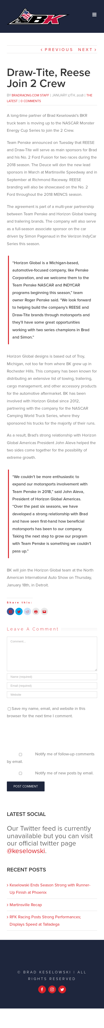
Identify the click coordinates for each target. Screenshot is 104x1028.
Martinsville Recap (26, 904)
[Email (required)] (52, 685)
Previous (59, 49)
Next (85, 49)
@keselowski (26, 851)
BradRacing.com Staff (30, 95)
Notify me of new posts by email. (64, 773)
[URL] (52, 694)
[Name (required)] (52, 676)
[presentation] (41, 735)
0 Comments (31, 101)
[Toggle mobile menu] (94, 14)
